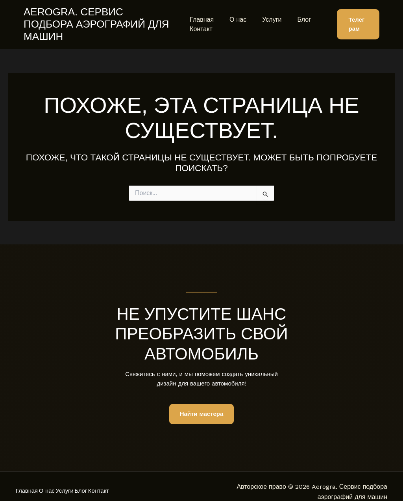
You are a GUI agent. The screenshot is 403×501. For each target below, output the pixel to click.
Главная (202, 13)
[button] (356, 18)
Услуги (265, 13)
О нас (234, 13)
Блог (294, 13)
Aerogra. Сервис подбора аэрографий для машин (100, 18)
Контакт (201, 22)
